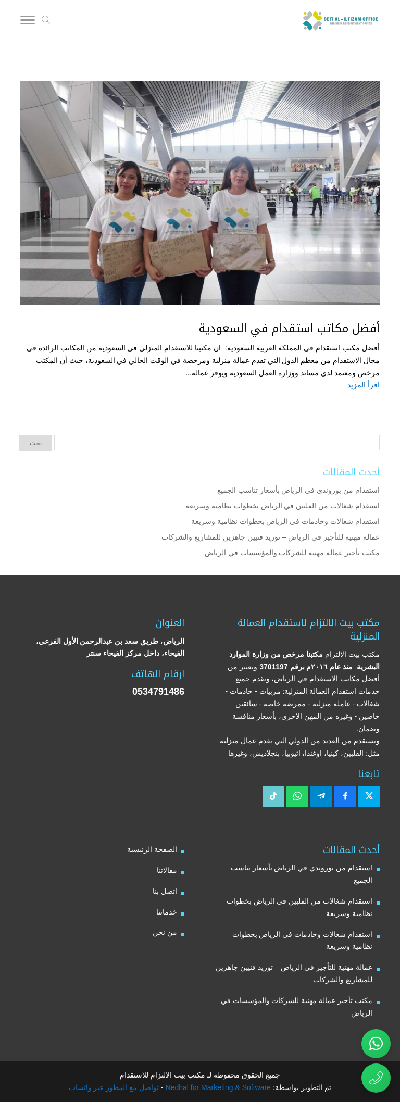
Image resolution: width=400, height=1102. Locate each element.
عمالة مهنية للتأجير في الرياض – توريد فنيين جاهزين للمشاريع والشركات (270, 537)
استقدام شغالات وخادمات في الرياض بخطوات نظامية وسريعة (285, 521)
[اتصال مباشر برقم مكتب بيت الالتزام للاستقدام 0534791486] (376, 1078)
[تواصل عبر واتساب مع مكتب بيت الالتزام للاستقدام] (376, 1043)
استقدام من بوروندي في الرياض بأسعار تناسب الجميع (298, 490)
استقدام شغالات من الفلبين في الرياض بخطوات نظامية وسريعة (282, 506)
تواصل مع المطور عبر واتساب (114, 1087)
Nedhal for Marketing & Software (217, 1087)
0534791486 (158, 691)
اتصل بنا (165, 891)
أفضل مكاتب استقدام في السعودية (289, 329)
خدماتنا (166, 912)
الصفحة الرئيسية (152, 849)
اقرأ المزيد (363, 385)
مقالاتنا (167, 870)
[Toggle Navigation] (27, 22)
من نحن (165, 932)
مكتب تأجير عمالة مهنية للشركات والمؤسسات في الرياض (292, 552)
